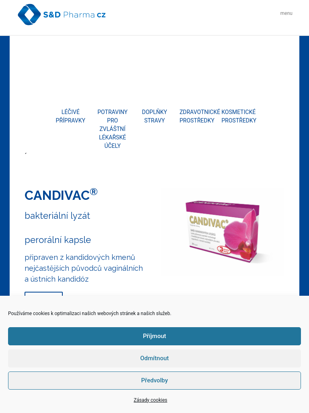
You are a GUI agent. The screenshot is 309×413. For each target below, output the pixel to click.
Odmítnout (154, 358)
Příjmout (154, 336)
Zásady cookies (150, 400)
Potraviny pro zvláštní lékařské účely (112, 129)
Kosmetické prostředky (238, 116)
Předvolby (154, 380)
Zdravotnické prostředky (196, 116)
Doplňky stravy (154, 116)
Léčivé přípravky (70, 116)
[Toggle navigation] (284, 14)
